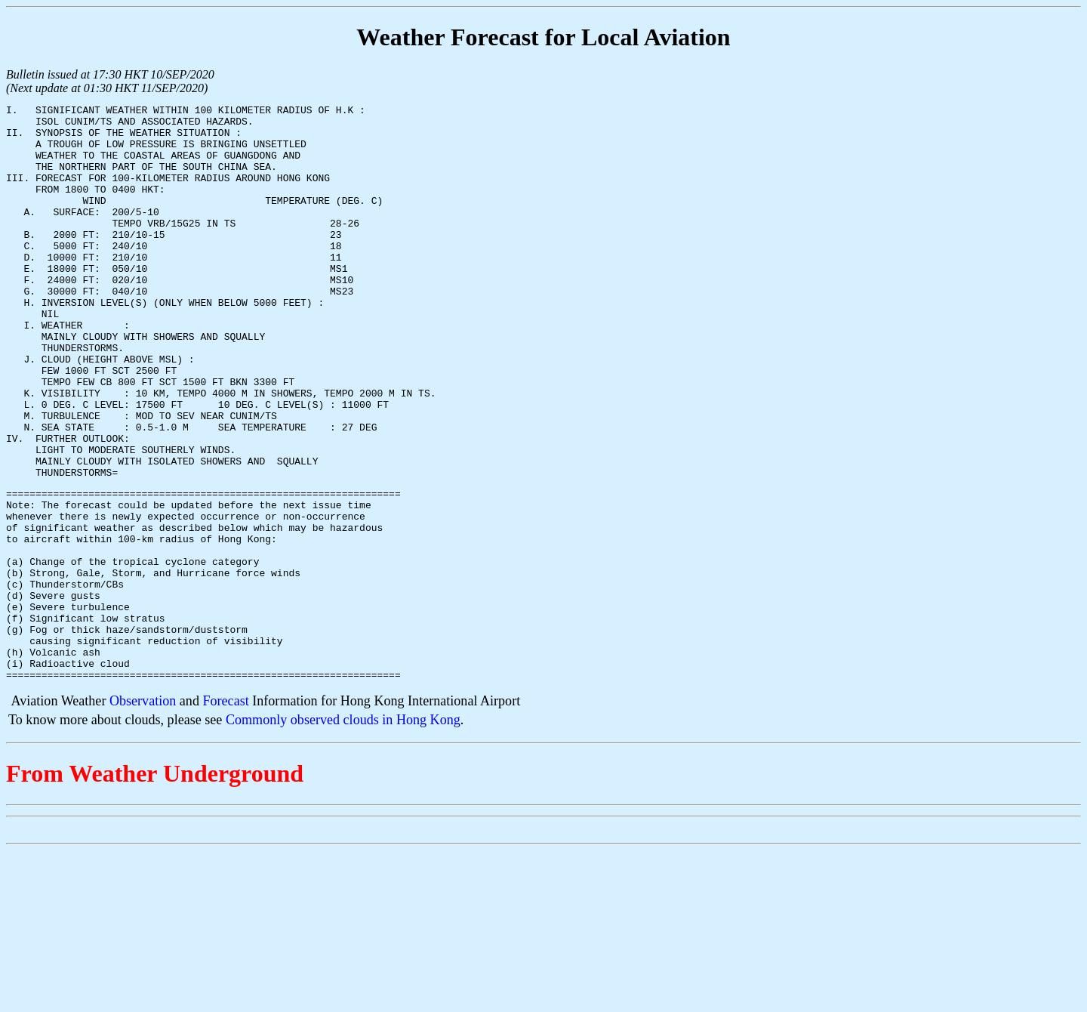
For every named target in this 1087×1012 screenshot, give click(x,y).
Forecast (225, 814)
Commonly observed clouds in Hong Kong (343, 833)
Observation (142, 814)
